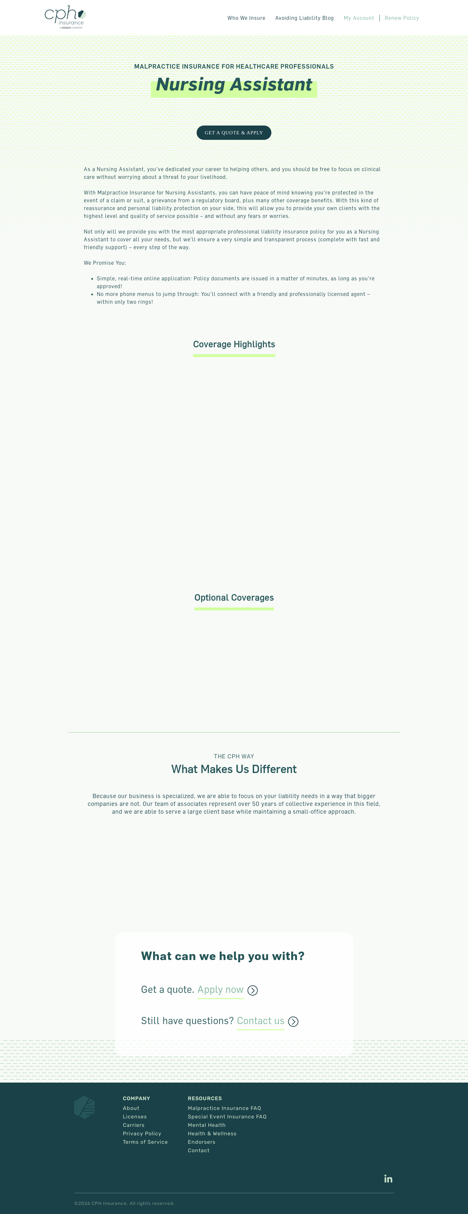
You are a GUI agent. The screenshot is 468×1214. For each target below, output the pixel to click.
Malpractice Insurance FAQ (224, 1108)
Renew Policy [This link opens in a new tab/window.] (402, 18)
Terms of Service (145, 1142)
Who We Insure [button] (247, 18)
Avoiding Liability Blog (304, 18)
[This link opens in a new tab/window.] (388, 1179)
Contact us (261, 1020)
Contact (199, 1150)
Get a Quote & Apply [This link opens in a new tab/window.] (234, 132)
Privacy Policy (142, 1133)
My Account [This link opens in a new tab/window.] (359, 18)
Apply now (220, 989)
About (131, 1108)
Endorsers (201, 1142)
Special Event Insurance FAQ (227, 1116)
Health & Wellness (212, 1133)
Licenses (135, 1116)
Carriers (134, 1125)
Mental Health (207, 1125)
